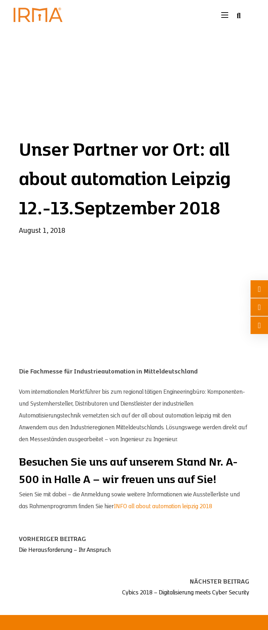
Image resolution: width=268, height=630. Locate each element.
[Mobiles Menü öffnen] (224, 15)
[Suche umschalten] (238, 16)
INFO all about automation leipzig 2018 (163, 506)
